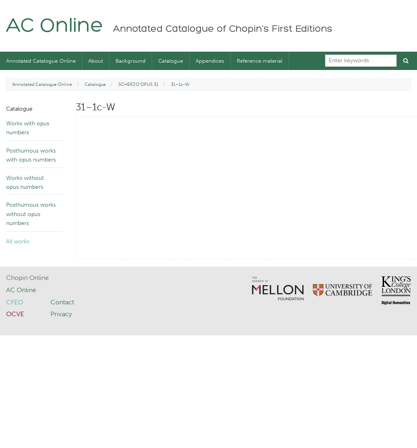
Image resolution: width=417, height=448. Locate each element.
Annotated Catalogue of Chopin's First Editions (222, 29)
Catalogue (170, 61)
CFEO (14, 302)
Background (131, 61)
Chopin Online (27, 278)
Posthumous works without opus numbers (31, 214)
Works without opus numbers (25, 182)
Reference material (259, 61)
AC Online (54, 26)
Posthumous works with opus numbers (31, 155)
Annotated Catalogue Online (41, 61)
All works (17, 241)
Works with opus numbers (27, 128)
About (95, 61)
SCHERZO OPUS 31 (138, 84)
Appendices (210, 61)
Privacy (61, 314)
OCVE (15, 314)
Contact (62, 302)
